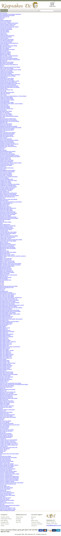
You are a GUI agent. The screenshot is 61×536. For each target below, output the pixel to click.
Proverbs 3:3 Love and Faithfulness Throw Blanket (10, 383)
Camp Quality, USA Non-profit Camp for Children (10, 69)
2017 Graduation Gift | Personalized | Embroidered (10, 14)
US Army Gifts (3, 485)
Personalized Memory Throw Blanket (8, 312)
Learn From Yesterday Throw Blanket (8, 233)
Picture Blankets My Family (6, 369)
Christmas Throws (4, 88)
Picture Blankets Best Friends (6, 365)
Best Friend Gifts (3, 60)
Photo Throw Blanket (4, 349)
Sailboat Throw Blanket (5, 403)
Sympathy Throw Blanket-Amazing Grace (8, 444)
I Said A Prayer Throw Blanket (6, 210)
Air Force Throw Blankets (5, 21)
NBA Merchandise (4, 278)
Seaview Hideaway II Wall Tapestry (7, 409)
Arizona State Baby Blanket (6, 36)
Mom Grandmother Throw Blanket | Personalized (10, 264)
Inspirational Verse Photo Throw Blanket (8, 213)
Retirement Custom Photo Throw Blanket (8, 394)
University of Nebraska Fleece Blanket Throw (9, 477)
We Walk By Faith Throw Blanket (7, 500)
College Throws (3, 94)
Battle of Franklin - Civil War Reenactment (9, 55)
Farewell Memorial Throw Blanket (7, 133)
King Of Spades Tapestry (5, 224)
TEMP (1, 452)
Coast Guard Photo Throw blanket (7, 92)
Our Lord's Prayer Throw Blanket (7, 296)
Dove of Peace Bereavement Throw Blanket (9, 116)
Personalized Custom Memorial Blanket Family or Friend (12, 305)
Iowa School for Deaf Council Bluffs (7, 214)
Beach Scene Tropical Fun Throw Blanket (8, 58)
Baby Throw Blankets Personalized (7, 49)
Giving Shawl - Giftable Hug (6, 175)
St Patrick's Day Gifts (4, 427)
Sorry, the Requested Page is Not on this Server (10, 424)
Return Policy (34, 520)
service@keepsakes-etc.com (53, 525)
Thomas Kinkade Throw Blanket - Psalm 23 (9, 465)
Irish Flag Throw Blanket (5, 219)
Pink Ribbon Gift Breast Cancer (6, 371)
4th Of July (2, 17)
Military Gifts (3, 257)
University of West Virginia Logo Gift (8, 483)
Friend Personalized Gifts (5, 157)
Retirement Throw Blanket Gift (6, 397)
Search (1, 408)
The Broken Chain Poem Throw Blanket (8, 457)
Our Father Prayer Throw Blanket (7, 295)
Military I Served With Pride (6, 258)
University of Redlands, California (7, 481)
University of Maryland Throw (6, 475)
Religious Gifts (3, 390)
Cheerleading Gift (3, 77)
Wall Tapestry (3, 496)
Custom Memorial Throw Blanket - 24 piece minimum (11, 103)
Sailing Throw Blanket (4, 404)
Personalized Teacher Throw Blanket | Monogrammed (11, 318)
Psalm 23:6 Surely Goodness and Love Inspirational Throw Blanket (14, 384)
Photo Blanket (3, 326)
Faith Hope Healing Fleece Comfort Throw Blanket (10, 127)
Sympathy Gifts (4, 522)
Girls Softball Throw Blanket (6, 174)
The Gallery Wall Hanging (5, 460)
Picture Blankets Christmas (5, 366)
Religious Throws (3, 12)
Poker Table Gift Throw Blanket (6, 373)
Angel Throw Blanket (4, 30)
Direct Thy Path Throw (5, 112)
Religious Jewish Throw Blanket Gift (7, 392)
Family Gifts (2, 131)
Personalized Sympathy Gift (6, 317)
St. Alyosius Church (4, 428)
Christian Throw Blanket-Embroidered (8, 84)
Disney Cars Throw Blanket (6, 113)
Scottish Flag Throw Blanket (6, 407)
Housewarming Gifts (4, 205)
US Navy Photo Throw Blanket (6, 487)
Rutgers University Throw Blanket (7, 402)
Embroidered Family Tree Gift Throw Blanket (9, 121)
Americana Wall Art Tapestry (6, 28)
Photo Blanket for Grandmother (6, 336)
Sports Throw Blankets (5, 426)
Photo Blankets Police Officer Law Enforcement (10, 346)
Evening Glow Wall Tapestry (6, 125)
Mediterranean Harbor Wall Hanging (7, 247)
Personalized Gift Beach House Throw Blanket (9, 310)
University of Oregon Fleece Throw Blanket (9, 480)
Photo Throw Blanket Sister (6, 356)
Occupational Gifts (4, 291)
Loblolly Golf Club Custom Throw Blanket (9, 235)
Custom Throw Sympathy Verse (6, 108)
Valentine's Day (3, 490)
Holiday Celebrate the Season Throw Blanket (9, 195)
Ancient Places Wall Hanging (6, 29)
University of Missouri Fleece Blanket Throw (9, 476)
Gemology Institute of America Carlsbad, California (11, 162)
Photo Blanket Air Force (5, 327)
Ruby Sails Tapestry (4, 399)
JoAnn (1, 223)
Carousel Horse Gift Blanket (6, 73)
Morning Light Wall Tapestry (6, 269)
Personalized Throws (4, 320)
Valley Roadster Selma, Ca (5, 491)
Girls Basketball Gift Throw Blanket (7, 170)
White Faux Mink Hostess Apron (7, 502)
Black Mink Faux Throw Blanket (7, 62)
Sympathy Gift (3, 438)
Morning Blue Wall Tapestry (6, 268)
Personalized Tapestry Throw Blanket (7, 301)
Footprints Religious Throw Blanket (7, 154)
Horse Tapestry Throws (5, 204)
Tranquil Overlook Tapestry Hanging (7, 468)
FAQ (32, 518)
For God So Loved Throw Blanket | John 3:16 (9, 155)
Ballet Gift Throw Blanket (5, 51)
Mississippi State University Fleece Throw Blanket (10, 263)
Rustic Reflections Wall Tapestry (7, 400)
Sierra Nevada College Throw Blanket (8, 417)
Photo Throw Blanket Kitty (5, 352)
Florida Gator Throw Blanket (6, 152)
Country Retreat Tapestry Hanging (7, 99)
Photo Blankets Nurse (4, 345)
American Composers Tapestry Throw (8, 24)
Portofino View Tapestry (5, 378)
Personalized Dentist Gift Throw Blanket (8, 306)
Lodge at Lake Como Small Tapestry (7, 237)
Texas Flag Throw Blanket (5, 456)
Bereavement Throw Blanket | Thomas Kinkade (10, 59)
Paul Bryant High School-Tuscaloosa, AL (8, 298)
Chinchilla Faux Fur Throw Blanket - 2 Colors (9, 80)
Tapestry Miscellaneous (5, 448)
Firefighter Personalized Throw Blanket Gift (9, 143)
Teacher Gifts (3, 451)
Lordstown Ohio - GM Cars (5, 238)
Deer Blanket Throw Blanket (6, 111)
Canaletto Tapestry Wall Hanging (7, 72)
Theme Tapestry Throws (5, 462)
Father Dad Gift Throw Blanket (6, 135)
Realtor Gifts (2, 388)
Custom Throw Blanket (5, 106)
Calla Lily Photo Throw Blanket (6, 68)
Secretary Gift (3, 410)
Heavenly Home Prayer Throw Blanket (8, 194)
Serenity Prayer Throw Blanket (6, 415)
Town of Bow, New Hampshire (6, 467)
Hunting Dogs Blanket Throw (6, 209)
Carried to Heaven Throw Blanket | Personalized (10, 74)
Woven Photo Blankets (4, 506)
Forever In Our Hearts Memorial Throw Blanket (10, 156)
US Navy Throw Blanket (5, 488)
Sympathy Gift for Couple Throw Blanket (8, 439)
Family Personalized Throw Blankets (7, 132)
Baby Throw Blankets (4, 48)
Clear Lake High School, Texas (6, 89)
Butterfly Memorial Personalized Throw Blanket (10, 67)
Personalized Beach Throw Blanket (7, 303)
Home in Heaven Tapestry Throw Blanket (8, 199)
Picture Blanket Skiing (4, 360)
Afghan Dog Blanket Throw (6, 20)
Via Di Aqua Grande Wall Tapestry (7, 492)
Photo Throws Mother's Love (6, 358)
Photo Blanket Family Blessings (6, 334)
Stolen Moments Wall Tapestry (6, 434)
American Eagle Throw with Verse (7, 25)
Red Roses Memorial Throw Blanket (7, 389)
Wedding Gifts (3, 501)
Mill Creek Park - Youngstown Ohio (7, 262)
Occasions (2, 290)
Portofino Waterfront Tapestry (6, 379)
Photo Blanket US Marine (5, 340)
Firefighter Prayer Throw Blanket (7, 145)
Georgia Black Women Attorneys (7, 164)
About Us (33, 517)
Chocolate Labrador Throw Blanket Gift (8, 82)
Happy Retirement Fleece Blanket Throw (8, 193)
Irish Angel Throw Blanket (5, 215)
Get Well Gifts (3, 166)
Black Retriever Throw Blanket (6, 63)
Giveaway (18, 518)
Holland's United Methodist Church (7, 196)
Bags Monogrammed (4, 50)
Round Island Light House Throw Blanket (8, 398)
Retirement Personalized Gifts (6, 395)
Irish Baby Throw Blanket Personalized (8, 216)
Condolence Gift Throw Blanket (6, 98)
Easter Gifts (2, 117)
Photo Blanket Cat (4, 329)
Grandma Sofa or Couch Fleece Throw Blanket (9, 184)
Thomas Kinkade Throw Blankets (7, 466)
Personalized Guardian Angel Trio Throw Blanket (10, 311)
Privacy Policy (19, 517)
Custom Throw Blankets (5, 107)
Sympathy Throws (4, 446)
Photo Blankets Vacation (5, 347)
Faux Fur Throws (3, 137)
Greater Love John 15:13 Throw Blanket (8, 186)
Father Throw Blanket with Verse (7, 136)
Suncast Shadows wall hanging (6, 436)
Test (1, 454)
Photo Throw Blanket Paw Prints (7, 354)
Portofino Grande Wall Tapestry (6, 376)
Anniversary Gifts (3, 34)
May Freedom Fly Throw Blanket (7, 245)
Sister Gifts (2, 418)
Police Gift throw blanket (5, 375)
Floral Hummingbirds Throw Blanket (7, 151)
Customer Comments (36, 524)
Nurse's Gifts (2, 288)
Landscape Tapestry (4, 230)
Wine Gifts (2, 504)
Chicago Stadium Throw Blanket (7, 79)
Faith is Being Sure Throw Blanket (7, 128)
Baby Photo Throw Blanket (5, 46)
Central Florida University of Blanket (7, 75)
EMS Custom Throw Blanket (6, 123)
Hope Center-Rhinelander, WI (6, 203)
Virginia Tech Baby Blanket (6, 494)
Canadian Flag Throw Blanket (6, 70)
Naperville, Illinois (4, 276)
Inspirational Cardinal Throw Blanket (7, 211)
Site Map (2, 419)
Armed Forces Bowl (4, 38)
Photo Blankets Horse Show (6, 344)
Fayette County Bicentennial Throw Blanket (9, 140)
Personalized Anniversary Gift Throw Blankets (9, 302)
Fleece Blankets (3, 150)
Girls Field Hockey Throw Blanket (7, 171)
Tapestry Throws (3, 449)
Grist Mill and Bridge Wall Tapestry (7, 188)
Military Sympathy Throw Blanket (7, 261)
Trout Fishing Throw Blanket (6, 470)
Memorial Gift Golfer (4, 250)
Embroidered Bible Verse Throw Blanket (8, 120)
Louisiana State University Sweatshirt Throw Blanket (11, 239)
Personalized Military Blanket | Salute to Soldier (10, 313)
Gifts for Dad (2, 169)
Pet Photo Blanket (3, 325)
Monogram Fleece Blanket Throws (7, 266)
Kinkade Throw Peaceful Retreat (7, 228)
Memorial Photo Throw (5, 253)
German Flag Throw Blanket (6, 165)
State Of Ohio (3, 432)
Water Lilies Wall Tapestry (5, 497)
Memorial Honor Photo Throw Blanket (8, 252)
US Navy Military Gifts (5, 486)
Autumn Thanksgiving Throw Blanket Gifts (9, 43)
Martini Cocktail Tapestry (5, 243)
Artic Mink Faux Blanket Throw (6, 40)
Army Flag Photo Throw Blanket (7, 39)
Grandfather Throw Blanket (5, 182)
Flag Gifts (2, 148)
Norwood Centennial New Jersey (7, 287)
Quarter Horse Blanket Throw (6, 386)
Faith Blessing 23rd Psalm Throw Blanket (8, 126)
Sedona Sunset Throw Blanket (6, 412)
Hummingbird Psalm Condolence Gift (8, 208)
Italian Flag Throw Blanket (5, 222)
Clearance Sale (3, 91)
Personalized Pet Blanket (5, 315)
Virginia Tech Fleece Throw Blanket (7, 495)
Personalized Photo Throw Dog (6, 316)
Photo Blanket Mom (4, 337)
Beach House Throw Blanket (6, 57)
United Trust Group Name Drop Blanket (8, 471)
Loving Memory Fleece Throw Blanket (8, 240)
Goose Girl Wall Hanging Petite (6, 179)
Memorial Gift (3, 249)
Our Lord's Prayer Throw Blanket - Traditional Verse (11, 297)
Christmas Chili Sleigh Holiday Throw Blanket (9, 87)
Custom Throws (3, 109)
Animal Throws (3, 33)
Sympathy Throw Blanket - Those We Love (9, 443)
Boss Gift (2, 65)
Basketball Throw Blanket (5, 54)
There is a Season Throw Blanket (7, 463)
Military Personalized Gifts (5, 259)
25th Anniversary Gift (4, 16)
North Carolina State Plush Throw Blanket (9, 286)
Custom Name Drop (4, 104)
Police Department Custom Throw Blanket (9, 374)
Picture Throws (3, 370)
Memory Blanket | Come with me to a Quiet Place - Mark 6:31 (13, 256)
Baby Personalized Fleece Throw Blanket (8, 45)
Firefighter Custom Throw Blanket (7, 142)
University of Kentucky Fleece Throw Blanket (9, 473)
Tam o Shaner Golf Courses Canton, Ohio (8, 447)
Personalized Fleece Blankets (6, 308)
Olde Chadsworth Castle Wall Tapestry (8, 293)
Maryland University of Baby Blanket (8, 244)
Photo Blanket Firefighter (5, 335)
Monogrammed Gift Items (5, 267)
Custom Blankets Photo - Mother (7, 102)
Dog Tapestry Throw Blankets (6, 114)
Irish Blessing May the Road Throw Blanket (9, 218)
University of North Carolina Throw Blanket (9, 478)
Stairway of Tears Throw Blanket (7, 429)
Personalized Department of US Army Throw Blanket (11, 307)
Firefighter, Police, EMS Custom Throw (8, 146)
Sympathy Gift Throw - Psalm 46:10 (7, 441)
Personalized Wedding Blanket (6, 322)
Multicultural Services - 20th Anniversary (8, 274)
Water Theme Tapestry (4, 499)
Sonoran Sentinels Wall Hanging (7, 423)
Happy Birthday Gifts (4, 191)
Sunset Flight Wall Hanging (5, 437)
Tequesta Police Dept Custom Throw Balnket (9, 453)
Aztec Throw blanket (4, 44)
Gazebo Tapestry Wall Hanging (6, 161)
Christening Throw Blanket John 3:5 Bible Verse (10, 83)
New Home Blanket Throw (5, 279)
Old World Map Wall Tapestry (6, 292)
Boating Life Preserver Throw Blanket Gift (9, 64)
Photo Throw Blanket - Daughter (7, 350)
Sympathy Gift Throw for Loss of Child (8, 442)
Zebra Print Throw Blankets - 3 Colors (8, 509)
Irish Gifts (2, 220)
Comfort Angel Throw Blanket (6, 97)
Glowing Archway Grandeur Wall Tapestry (9, 176)
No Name (2, 281)
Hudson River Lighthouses (5, 206)
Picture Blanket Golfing (5, 361)
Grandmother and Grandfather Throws (8, 185)
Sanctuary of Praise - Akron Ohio (7, 405)
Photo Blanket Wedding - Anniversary (8, 341)
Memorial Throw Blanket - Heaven (7, 254)
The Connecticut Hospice (5, 458)
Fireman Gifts (3, 147)
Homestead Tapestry (4, 200)
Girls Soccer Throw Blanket (6, 172)
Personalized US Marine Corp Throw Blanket (9, 321)
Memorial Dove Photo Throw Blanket (8, 248)
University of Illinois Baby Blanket (7, 472)
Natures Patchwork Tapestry (6, 277)
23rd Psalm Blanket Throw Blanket (7, 15)
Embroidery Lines (3, 122)
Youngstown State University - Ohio (7, 507)
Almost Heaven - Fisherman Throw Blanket (9, 23)
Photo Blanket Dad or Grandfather (7, 331)
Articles (2, 525)
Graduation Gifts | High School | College (8, 180)
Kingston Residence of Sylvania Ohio (8, 225)
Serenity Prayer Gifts (4, 413)
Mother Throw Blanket (5, 273)
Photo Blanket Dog (4, 332)
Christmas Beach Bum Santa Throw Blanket (9, 85)
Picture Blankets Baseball (5, 364)
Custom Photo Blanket (4, 101)
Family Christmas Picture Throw (7, 130)
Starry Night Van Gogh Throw (6, 431)
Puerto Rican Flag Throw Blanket (7, 385)
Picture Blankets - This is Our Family (7, 363)
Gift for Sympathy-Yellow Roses (7, 167)
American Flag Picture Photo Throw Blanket (9, 26)
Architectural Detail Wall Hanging (7, 35)
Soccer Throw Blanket (4, 422)
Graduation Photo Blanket (5, 181)
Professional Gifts (3, 381)
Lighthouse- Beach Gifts (5, 234)
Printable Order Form (4, 380)
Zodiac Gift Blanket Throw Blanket (7, 510)
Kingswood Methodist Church (6, 227)
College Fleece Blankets (5, 93)
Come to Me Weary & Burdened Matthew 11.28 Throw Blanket (13, 96)
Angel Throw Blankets (4, 31)
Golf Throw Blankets (4, 177)
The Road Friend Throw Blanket (6, 461)
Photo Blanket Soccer (4, 339)
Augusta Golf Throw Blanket (6, 41)
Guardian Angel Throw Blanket (6, 189)
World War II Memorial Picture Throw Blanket (9, 505)
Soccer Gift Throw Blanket (5, 420)
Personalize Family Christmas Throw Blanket (9, 300)
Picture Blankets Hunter (5, 368)
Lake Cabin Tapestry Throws (6, 229)
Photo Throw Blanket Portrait (6, 355)
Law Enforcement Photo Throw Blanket (8, 232)
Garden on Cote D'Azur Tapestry (7, 160)
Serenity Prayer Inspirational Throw (7, 414)
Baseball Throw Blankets (5, 53)
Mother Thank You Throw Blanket (7, 272)
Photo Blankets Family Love (6, 342)
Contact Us (34, 525)
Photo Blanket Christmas (5, 330)
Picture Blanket (3, 359)
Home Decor (2, 198)
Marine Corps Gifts (4, 242)
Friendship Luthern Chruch (5, 159)
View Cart (18, 522)
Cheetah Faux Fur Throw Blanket (7, 78)
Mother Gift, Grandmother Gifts (6, 271)
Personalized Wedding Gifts (6, 324)
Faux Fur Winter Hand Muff (6, 138)
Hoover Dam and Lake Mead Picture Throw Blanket (11, 201)
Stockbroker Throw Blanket (6, 433)
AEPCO (1, 19)
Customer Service (35, 522)
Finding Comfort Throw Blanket (6, 141)
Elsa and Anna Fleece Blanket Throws (8, 118)
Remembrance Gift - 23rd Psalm (6, 393)
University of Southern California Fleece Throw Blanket (11, 482)
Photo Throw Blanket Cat (5, 351)
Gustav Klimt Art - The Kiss (6, 190)
